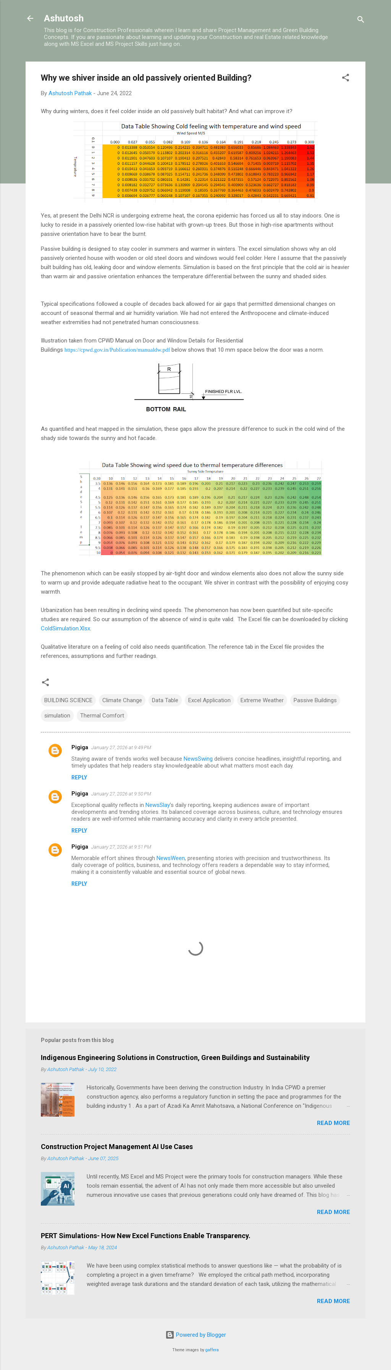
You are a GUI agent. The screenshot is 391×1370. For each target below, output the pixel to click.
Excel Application (209, 700)
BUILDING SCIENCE (68, 700)
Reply (79, 777)
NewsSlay (157, 805)
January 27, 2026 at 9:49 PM (121, 747)
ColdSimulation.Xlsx (65, 628)
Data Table (165, 700)
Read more (333, 1123)
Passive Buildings (315, 700)
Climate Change (122, 700)
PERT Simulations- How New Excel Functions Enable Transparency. (145, 1236)
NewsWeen (171, 858)
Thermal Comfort (102, 715)
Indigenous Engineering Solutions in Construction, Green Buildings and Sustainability (175, 1057)
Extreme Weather (262, 700)
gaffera (212, 1349)
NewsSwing (198, 758)
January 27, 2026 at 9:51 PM (121, 847)
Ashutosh (64, 18)
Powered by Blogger (195, 1334)
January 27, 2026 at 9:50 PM (121, 794)
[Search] (360, 20)
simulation (57, 715)
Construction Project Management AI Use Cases (117, 1147)
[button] (345, 79)
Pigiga (79, 747)
